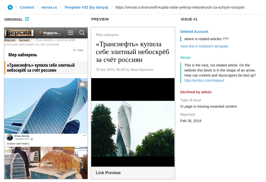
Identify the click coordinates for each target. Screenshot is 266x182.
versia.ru (49, 7)
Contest (27, 7)
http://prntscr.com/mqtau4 (204, 80)
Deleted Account (194, 32)
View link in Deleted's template (204, 46)
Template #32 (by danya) (86, 7)
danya (185, 57)
